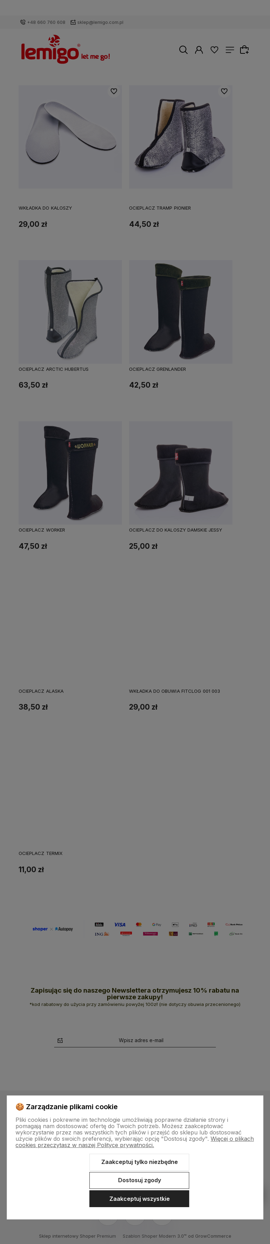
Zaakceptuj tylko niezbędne (139, 1161)
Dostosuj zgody (139, 1180)
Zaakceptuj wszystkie (139, 1198)
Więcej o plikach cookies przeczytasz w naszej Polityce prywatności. (134, 1141)
